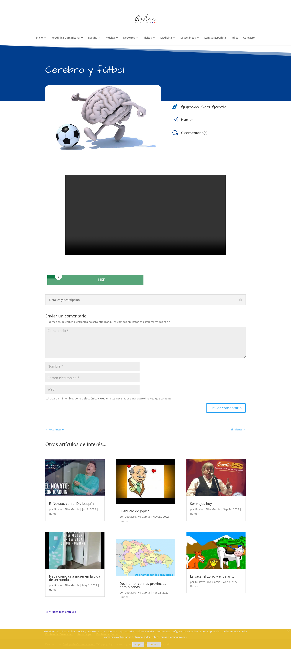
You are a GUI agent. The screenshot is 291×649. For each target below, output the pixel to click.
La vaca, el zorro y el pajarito (212, 576)
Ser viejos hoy (201, 503)
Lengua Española (215, 37)
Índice (234, 37)
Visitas (147, 37)
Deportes (129, 37)
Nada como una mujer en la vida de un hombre (74, 578)
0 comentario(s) (194, 133)
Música (110, 37)
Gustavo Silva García (66, 509)
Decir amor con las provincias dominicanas (143, 585)
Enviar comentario (226, 407)
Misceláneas (188, 37)
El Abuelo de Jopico (135, 511)
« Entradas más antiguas (60, 612)
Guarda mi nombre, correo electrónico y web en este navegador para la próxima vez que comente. (111, 398)
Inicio (39, 37)
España (92, 37)
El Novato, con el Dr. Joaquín (71, 503)
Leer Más (154, 644)
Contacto (249, 37)
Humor (187, 120)
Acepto (138, 644)
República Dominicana (65, 37)
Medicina (166, 37)
